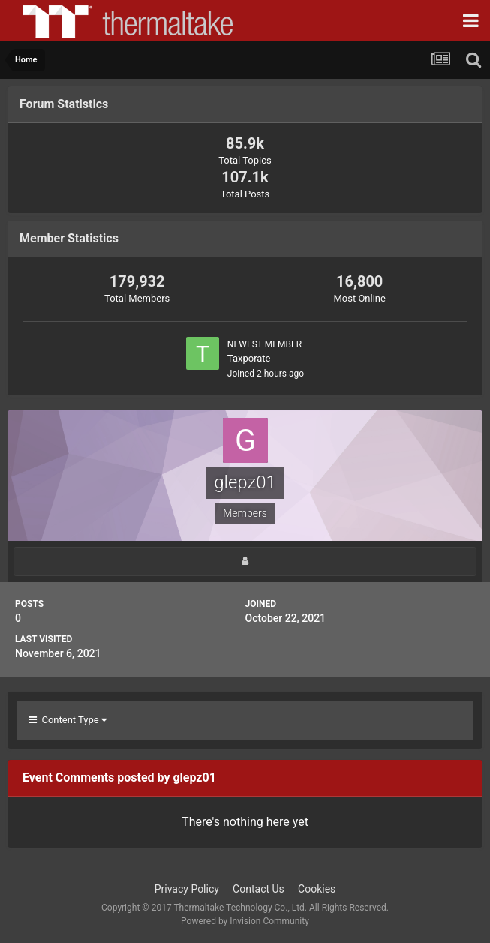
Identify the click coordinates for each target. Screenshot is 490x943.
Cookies (316, 889)
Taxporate (249, 358)
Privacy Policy (187, 889)
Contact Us (258, 889)
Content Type (68, 719)
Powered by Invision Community (245, 921)
